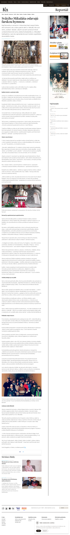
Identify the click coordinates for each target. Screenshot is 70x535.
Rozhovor (11, 14)
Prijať (38, 530)
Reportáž (6, 14)
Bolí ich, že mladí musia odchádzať (59, 115)
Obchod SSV (51, 5)
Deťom (33, 14)
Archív (62, 507)
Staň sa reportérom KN (20, 519)
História (3, 525)
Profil (15, 14)
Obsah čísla (53, 46)
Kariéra (3, 522)
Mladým (29, 14)
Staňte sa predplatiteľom (56, 56)
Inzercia (45, 5)
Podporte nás (18, 520)
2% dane (4, 523)
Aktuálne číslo (31, 519)
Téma (3, 14)
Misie (18, 14)
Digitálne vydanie (59, 519)
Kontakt (3, 519)
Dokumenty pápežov (46, 519)
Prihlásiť (57, 5)
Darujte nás (17, 522)
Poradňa (25, 14)
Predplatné (64, 5)
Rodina (21, 14)
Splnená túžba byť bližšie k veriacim (59, 128)
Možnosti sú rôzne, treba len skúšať (59, 133)
